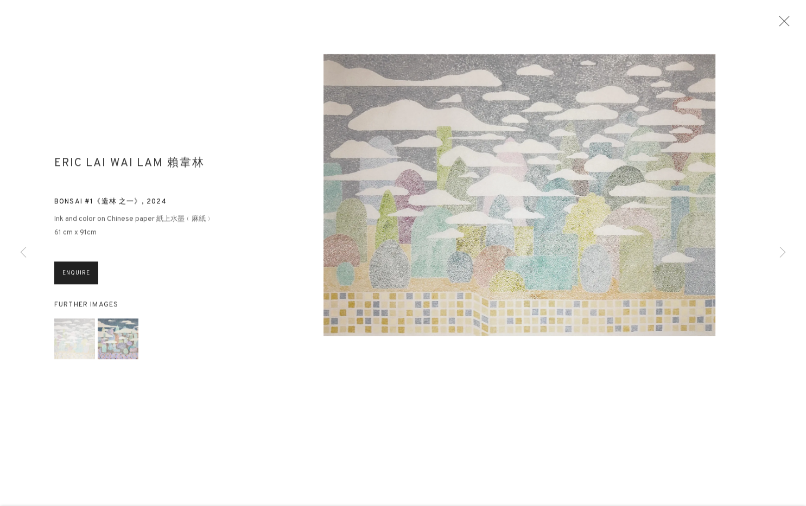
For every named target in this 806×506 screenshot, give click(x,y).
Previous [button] (23, 253)
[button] (74, 343)
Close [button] (784, 24)
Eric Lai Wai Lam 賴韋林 (129, 169)
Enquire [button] (76, 277)
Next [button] (782, 253)
